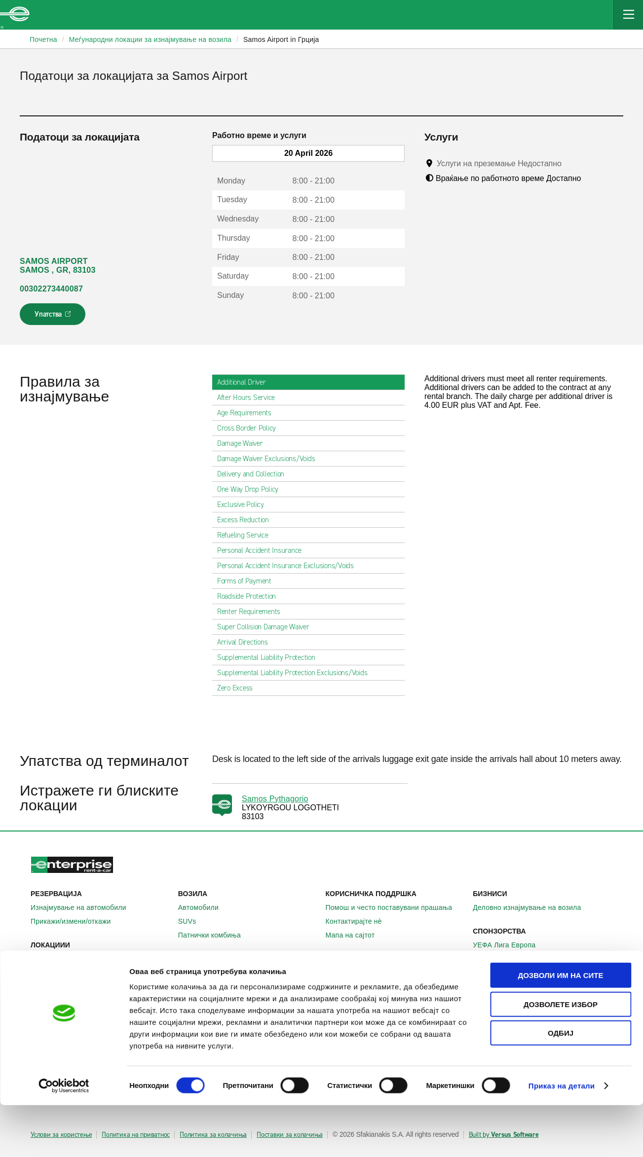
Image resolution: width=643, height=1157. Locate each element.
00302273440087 (51, 289)
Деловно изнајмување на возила (532, 907)
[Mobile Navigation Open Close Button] (628, 15)
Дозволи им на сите (560, 1027)
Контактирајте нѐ (359, 921)
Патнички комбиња (215, 935)
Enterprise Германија (218, 986)
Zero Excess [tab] (239, 688)
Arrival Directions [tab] (246, 642)
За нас (342, 972)
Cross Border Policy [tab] (250, 428)
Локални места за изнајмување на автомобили (100, 963)
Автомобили (203, 907)
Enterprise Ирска (211, 972)
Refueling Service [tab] (246, 535)
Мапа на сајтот (356, 935)
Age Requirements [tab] (248, 413)
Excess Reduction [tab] (247, 520)
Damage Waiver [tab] (244, 443)
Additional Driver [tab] (245, 382)
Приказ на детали (562, 1137)
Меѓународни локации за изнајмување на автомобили (100, 985)
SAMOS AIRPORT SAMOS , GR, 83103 (58, 265)
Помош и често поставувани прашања (394, 907)
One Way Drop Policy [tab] (251, 489)
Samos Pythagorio (275, 799)
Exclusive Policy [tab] (244, 504)
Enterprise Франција (216, 1000)
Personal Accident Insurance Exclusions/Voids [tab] (289, 566)
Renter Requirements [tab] (252, 611)
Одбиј (560, 1085)
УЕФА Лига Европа (509, 945)
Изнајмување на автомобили (84, 907)
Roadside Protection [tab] (250, 596)
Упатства (54, 317)
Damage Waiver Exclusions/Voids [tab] (270, 459)
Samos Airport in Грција (281, 39)
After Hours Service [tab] (250, 397)
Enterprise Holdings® (365, 986)
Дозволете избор (561, 1056)
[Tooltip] (570, 163)
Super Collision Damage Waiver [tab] (267, 627)
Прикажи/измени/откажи (76, 921)
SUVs (192, 921)
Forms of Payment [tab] (248, 581)
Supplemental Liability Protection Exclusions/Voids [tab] (296, 673)
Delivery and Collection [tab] (254, 474)
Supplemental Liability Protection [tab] (270, 657)
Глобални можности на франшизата (391, 1000)
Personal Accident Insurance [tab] (263, 550)
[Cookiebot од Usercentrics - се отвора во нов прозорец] (64, 1137)
